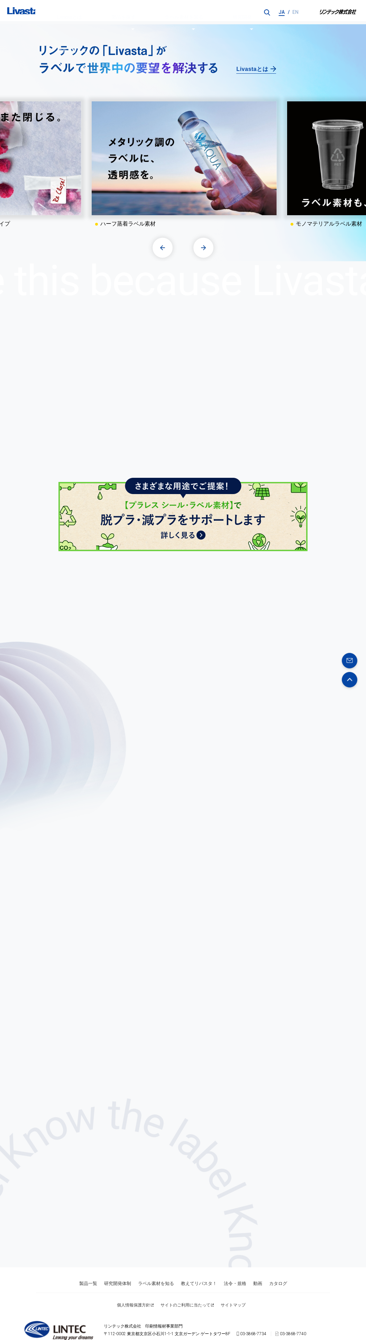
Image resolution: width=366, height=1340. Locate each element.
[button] (164, 247)
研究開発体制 (117, 1272)
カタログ (278, 1272)
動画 (257, 1272)
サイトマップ (233, 1287)
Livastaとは (70, 12)
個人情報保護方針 (133, 1287)
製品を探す (106, 12)
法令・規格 (235, 1272)
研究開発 (186, 12)
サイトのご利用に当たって (185, 1287)
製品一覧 (88, 1272)
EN (295, 12)
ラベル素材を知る (147, 12)
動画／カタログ (223, 12)
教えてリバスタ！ (199, 1272)
